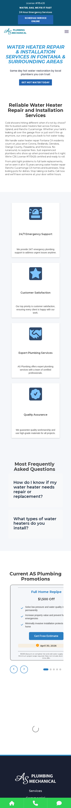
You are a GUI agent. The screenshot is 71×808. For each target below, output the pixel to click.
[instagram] (39, 792)
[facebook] (31, 792)
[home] (15, 31)
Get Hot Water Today (35, 82)
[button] (65, 31)
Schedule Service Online (35, 19)
